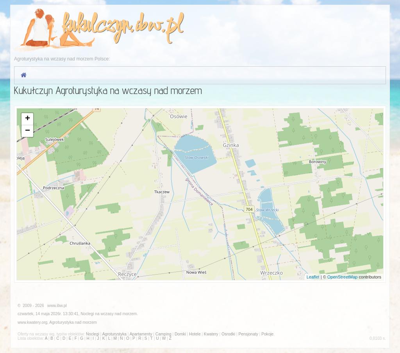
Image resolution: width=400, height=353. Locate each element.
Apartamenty (141, 334)
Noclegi (87, 314)
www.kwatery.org (32, 322)
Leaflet (313, 277)
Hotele (194, 334)
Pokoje (267, 334)
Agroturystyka (61, 322)
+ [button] (27, 119)
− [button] (27, 131)
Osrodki (228, 334)
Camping (163, 334)
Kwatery (211, 334)
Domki (180, 334)
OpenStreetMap (342, 277)
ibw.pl (158, 26)
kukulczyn (95, 26)
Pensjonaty (248, 334)
